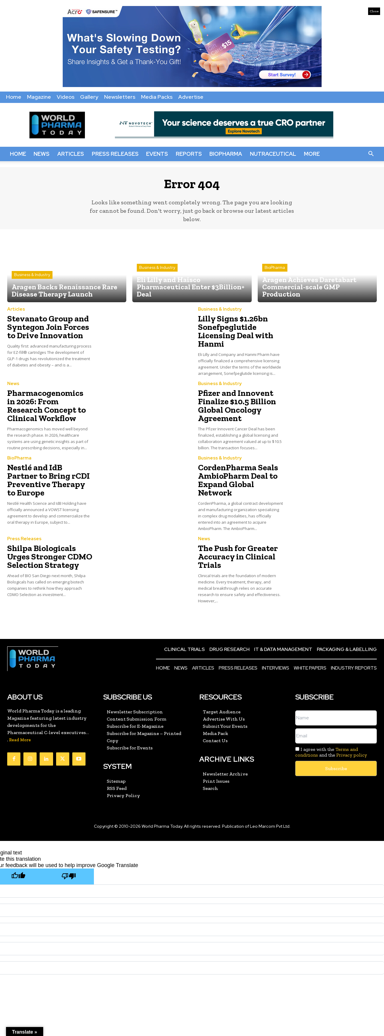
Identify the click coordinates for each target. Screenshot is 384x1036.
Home (13, 96)
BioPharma (225, 153)
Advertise (190, 96)
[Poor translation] (69, 855)
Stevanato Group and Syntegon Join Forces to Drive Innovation (46, 329)
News (42, 153)
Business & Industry (32, 279)
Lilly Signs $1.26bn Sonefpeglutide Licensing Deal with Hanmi (231, 333)
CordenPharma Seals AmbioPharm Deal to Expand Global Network (238, 468)
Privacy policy (351, 733)
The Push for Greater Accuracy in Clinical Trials (232, 537)
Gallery (89, 96)
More (312, 153)
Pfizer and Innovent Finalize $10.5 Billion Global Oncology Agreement (232, 402)
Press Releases (115, 153)
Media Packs (156, 96)
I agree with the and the (331, 730)
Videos (65, 96)
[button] (371, 154)
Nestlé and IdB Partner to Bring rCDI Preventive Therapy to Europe (49, 468)
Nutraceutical (273, 153)
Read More (20, 718)
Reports (189, 153)
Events (157, 153)
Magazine (39, 96)
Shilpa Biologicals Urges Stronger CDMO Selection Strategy (49, 537)
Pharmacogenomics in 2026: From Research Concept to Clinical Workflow (44, 402)
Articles (70, 153)
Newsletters (119, 96)
